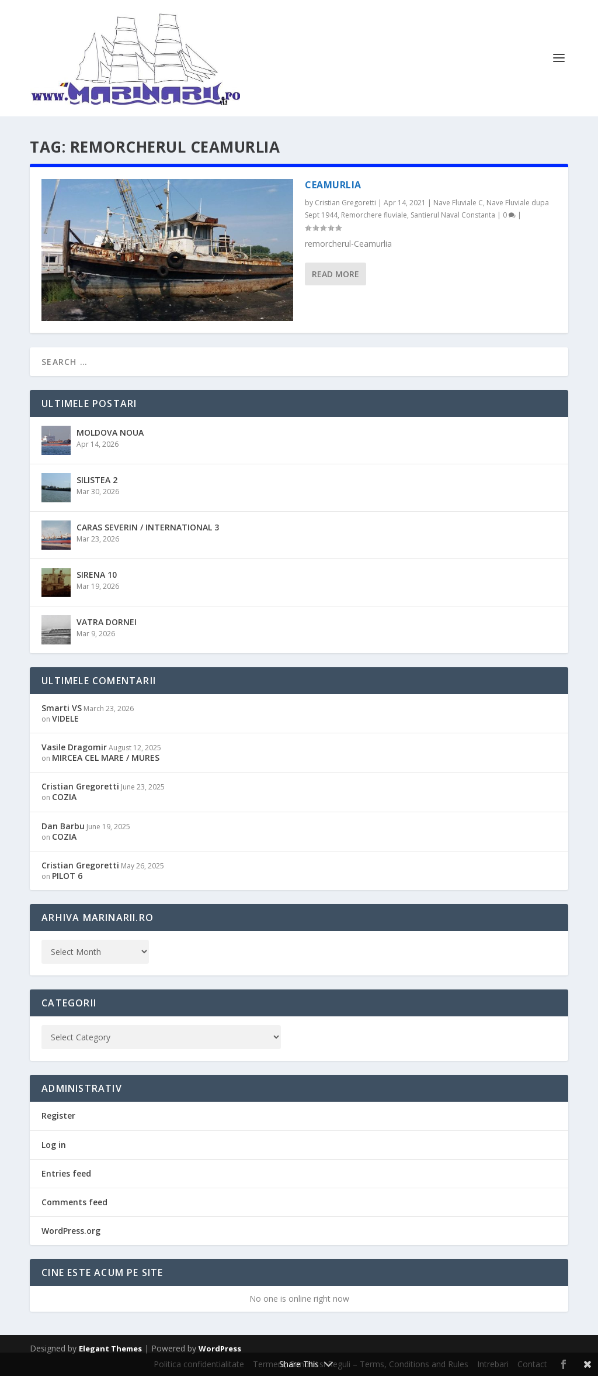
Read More (335, 274)
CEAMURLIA (333, 184)
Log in (53, 1144)
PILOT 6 (67, 875)
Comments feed (74, 1202)
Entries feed (66, 1173)
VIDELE (65, 718)
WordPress (220, 1348)
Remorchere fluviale (374, 215)
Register (58, 1115)
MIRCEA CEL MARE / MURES (105, 757)
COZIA (64, 796)
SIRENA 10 (97, 574)
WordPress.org (70, 1230)
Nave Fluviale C (458, 203)
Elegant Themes (110, 1348)
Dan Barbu (63, 826)
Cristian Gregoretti (345, 203)
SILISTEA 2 (97, 479)
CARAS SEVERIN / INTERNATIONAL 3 (148, 527)
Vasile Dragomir (74, 747)
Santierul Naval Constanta (453, 215)
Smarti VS (61, 707)
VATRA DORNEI (107, 621)
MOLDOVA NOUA (110, 432)
